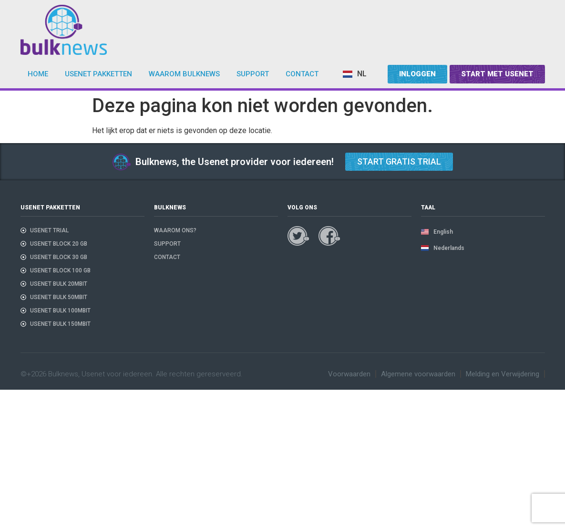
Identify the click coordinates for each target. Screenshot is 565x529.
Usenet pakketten (98, 74)
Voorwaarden (349, 374)
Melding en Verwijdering (502, 374)
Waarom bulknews (184, 74)
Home (38, 74)
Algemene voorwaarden (418, 374)
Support (252, 74)
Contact (302, 74)
